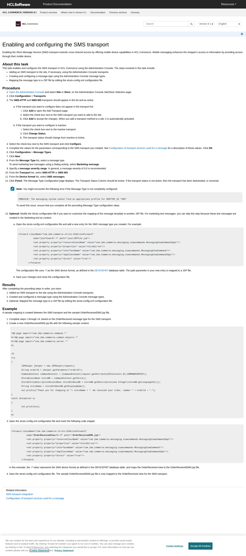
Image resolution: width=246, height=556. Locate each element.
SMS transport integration (19, 508)
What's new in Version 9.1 (73, 12)
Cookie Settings (174, 547)
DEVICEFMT (101, 274)
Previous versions (118, 12)
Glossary (135, 12)
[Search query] (169, 24)
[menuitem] (48, 12)
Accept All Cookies (200, 547)
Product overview (48, 12)
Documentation (97, 12)
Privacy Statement (64, 552)
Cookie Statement (39, 552)
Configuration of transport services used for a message (138, 148)
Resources (227, 4)
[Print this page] (242, 34)
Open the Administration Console (26, 92)
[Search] (191, 24)
